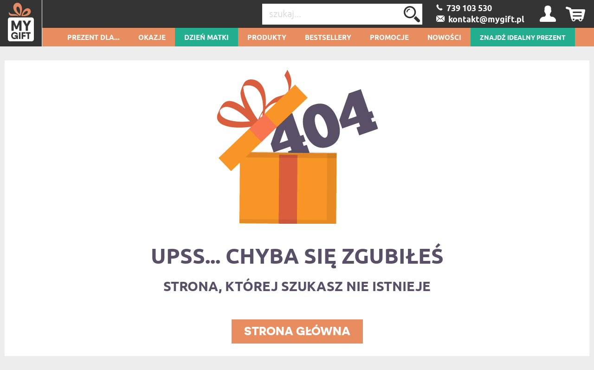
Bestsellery (328, 38)
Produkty (266, 38)
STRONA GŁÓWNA (297, 331)
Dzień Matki (206, 38)
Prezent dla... (93, 38)
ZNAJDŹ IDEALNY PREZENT (523, 38)
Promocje (389, 38)
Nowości (444, 38)
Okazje (152, 38)
